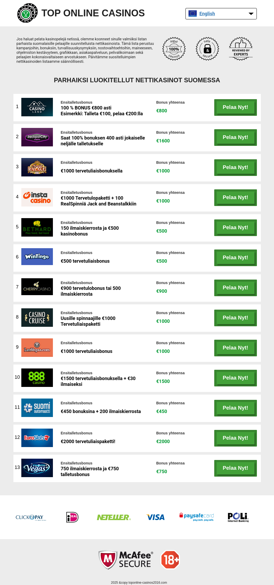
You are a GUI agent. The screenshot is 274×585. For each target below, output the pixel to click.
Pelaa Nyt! (235, 107)
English (201, 13)
